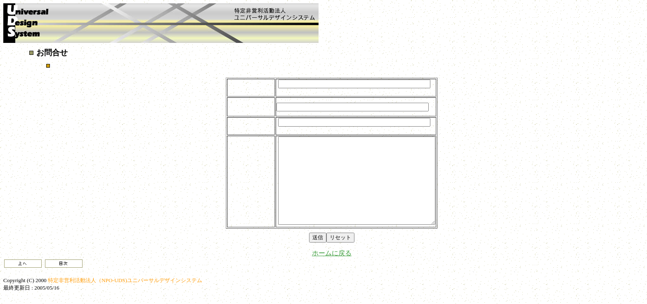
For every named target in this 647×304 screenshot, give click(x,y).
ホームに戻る (332, 253)
